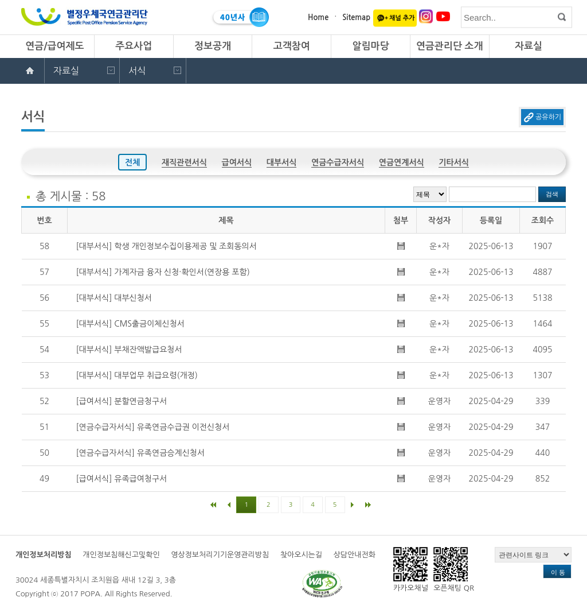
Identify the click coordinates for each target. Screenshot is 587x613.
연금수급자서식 (337, 162)
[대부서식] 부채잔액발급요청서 (129, 350)
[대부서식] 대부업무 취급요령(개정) (137, 375)
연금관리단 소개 (449, 46)
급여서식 (237, 162)
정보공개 (212, 46)
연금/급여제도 (54, 46)
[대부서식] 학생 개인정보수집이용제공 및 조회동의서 (166, 246)
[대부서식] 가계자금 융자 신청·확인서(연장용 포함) (163, 272)
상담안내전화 (354, 554)
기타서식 (454, 162)
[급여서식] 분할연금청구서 (121, 401)
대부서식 (282, 162)
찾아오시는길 (301, 554)
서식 (137, 70)
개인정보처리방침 (43, 554)
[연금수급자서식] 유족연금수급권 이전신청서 (153, 427)
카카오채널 (410, 569)
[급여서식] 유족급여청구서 (121, 479)
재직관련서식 (184, 162)
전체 (132, 162)
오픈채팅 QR (453, 569)
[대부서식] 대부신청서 (114, 298)
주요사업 (133, 46)
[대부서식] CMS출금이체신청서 (130, 324)
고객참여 (291, 46)
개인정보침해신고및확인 (121, 554)
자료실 (528, 46)
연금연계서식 (401, 162)
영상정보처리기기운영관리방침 (220, 554)
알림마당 (370, 46)
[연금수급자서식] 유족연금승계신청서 (140, 453)
